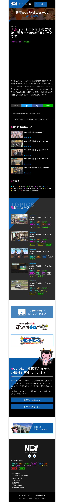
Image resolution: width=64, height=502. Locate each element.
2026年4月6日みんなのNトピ (34, 132)
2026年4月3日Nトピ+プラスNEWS (36, 141)
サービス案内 (40, 4)
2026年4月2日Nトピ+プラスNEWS (36, 150)
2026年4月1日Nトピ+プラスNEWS (36, 159)
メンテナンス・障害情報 (20, 475)
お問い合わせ (16, 480)
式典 (27, 188)
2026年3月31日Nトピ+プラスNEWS (36, 168)
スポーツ (16, 191)
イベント (48, 188)
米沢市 (15, 186)
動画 (20, 42)
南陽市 (23, 186)
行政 (33, 188)
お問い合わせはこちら (32, 407)
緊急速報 (25, 191)
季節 (46, 186)
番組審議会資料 (40, 495)
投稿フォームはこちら (32, 400)
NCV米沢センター (18, 487)
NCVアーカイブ (17, 478)
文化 (14, 188)
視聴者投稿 (15, 483)
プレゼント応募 (17, 485)
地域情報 (26, 42)
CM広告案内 (16, 473)
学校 (20, 188)
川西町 (13, 42)
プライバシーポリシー (27, 495)
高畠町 (31, 186)
